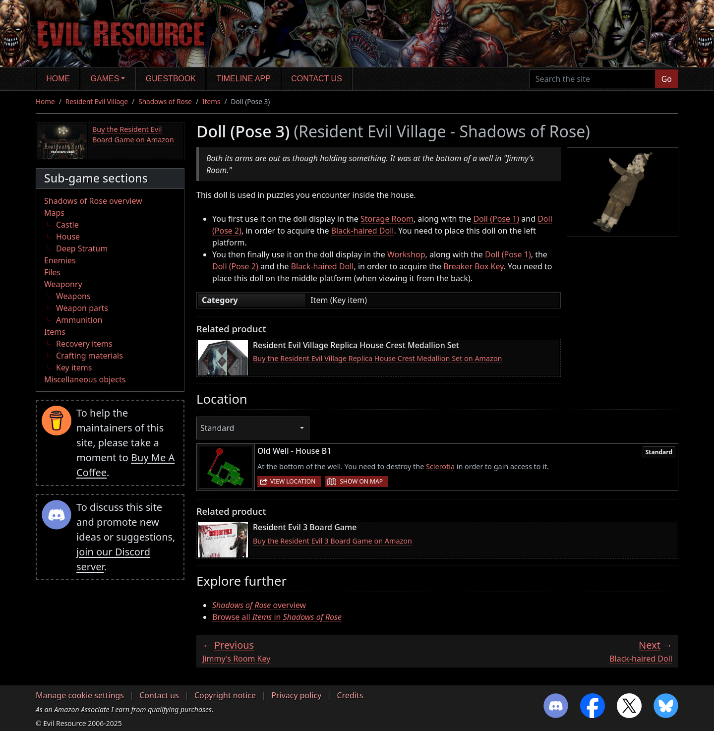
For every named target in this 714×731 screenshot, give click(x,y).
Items (211, 101)
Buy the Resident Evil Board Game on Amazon (133, 134)
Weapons (73, 296)
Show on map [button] (361, 481)
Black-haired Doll (362, 230)
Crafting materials (89, 355)
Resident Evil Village (96, 101)
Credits (350, 695)
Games (105, 78)
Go (666, 78)
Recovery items (84, 343)
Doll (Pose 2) (235, 266)
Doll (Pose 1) (496, 218)
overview (259, 605)
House (68, 236)
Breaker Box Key (473, 266)
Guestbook (171, 78)
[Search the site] (592, 78)
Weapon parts (82, 308)
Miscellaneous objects (84, 379)
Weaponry (63, 284)
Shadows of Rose (165, 101)
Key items (74, 367)
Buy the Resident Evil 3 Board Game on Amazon (332, 541)
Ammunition (79, 319)
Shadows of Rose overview (93, 200)
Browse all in (277, 616)
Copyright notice (225, 695)
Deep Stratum (82, 248)
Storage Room (387, 218)
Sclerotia (440, 466)
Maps (54, 212)
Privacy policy (296, 695)
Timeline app (244, 78)
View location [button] (292, 481)
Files (52, 272)
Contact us (316, 78)
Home (58, 78)
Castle (67, 224)
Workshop (406, 254)
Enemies (60, 260)
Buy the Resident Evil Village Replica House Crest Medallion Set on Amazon (377, 358)
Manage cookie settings (80, 695)
